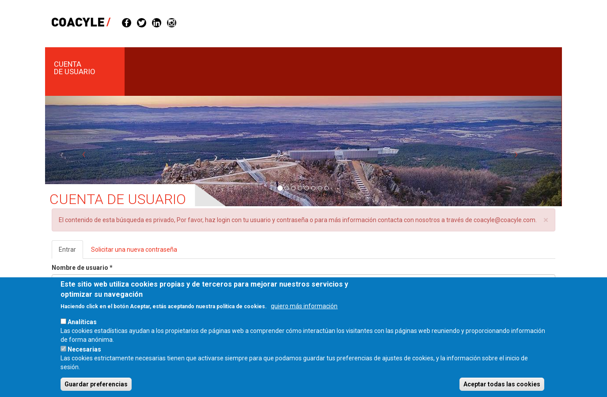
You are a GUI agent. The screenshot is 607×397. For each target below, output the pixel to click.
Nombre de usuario (82, 267)
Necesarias (84, 359)
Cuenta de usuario (74, 68)
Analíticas (82, 332)
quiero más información (304, 316)
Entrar (71, 252)
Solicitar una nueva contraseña (134, 249)
